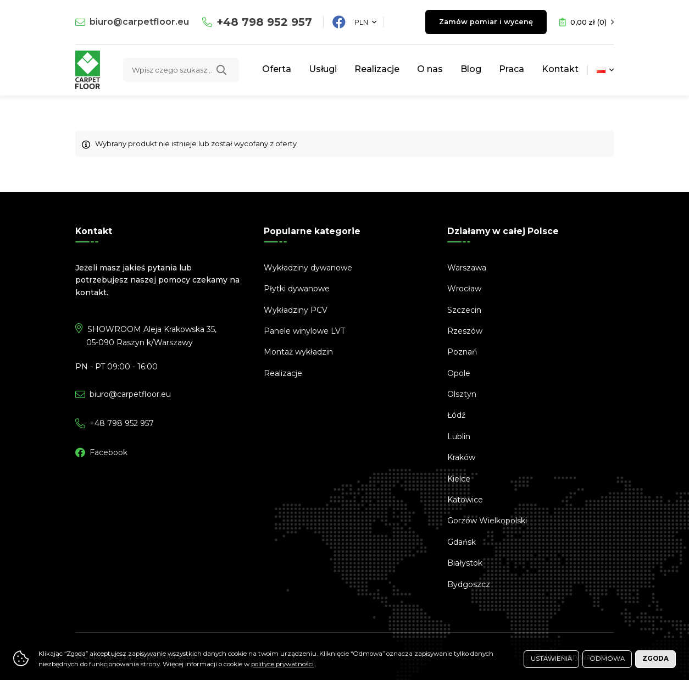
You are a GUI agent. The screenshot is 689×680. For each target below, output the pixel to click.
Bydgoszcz (468, 584)
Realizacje (376, 69)
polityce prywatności (282, 664)
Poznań (462, 352)
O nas (430, 69)
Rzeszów (464, 331)
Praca (511, 69)
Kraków (461, 457)
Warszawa (466, 268)
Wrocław (464, 289)
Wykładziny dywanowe (308, 268)
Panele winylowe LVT (304, 331)
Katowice (465, 500)
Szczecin (464, 310)
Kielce (458, 479)
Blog (470, 69)
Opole (458, 373)
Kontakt (560, 69)
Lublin (458, 436)
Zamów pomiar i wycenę (483, 22)
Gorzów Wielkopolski (487, 521)
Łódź (456, 415)
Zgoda (655, 658)
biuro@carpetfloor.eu (139, 21)
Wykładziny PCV (295, 310)
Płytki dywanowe (297, 289)
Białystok (464, 563)
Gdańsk (461, 542)
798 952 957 (264, 22)
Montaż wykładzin (298, 352)
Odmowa (607, 658)
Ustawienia (551, 658)
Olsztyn (461, 394)
